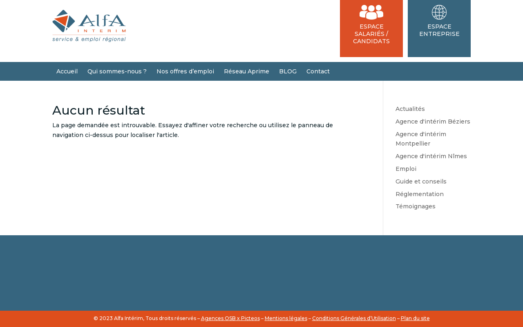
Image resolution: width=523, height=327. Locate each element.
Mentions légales (286, 318)
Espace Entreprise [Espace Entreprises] (439, 21)
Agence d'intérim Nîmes (431, 156)
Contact (318, 71)
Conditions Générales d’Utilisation (354, 318)
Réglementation (420, 194)
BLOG (288, 71)
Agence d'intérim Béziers (433, 121)
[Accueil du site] (89, 40)
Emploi (406, 168)
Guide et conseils (421, 181)
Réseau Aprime (246, 71)
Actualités (410, 109)
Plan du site (415, 318)
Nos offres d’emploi (185, 71)
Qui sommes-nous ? (117, 71)
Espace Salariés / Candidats (371, 25)
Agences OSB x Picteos (230, 318)
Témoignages (416, 206)
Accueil (67, 71)
